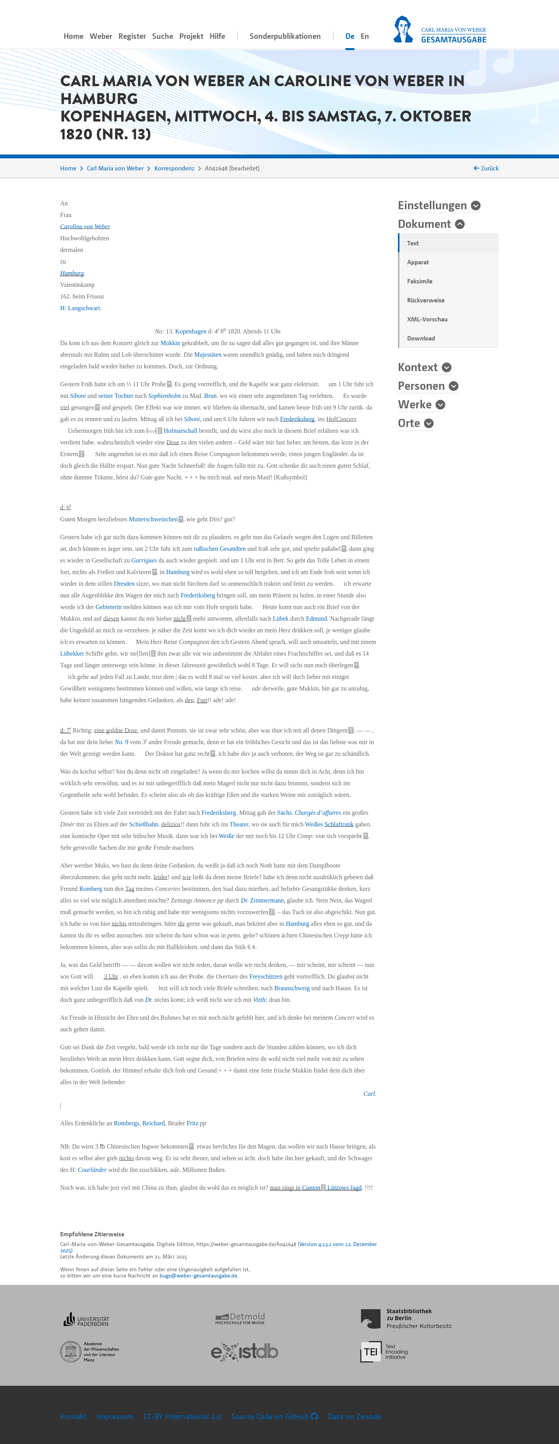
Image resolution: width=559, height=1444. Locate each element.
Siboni (78, 395)
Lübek (281, 618)
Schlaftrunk (339, 824)
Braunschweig (292, 988)
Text (413, 243)
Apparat (418, 262)
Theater (238, 824)
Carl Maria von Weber (115, 168)
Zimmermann (262, 900)
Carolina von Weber (85, 226)
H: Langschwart (80, 308)
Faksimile (419, 281)
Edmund (316, 618)
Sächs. (309, 812)
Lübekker (72, 653)
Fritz (192, 1123)
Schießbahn (143, 824)
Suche (162, 36)
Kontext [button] (418, 366)
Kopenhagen (191, 331)
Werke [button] (415, 403)
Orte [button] (409, 422)
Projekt (191, 36)
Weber (101, 36)
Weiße (226, 836)
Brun (210, 395)
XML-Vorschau (427, 319)
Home (73, 36)
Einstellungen (432, 204)
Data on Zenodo (355, 1416)
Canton (311, 1187)
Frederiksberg (297, 419)
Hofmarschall (181, 430)
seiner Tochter (116, 395)
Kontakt (73, 1416)
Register (132, 36)
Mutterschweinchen (153, 519)
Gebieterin (108, 607)
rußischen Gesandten (220, 548)
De (349, 36)
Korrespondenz (174, 168)
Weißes (314, 824)
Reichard (153, 1123)
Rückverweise (425, 300)
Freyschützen (265, 976)
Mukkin (171, 343)
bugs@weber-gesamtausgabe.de (198, 1275)
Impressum (115, 1416)
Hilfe (217, 36)
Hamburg (72, 273)
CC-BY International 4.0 (182, 1416)
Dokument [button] (424, 223)
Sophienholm (164, 395)
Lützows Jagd (344, 1187)
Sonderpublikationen (285, 36)
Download (421, 338)
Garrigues (144, 560)
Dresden (124, 583)
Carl (369, 1093)
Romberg (90, 888)
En (365, 36)
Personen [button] (421, 385)
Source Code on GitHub (274, 1416)
